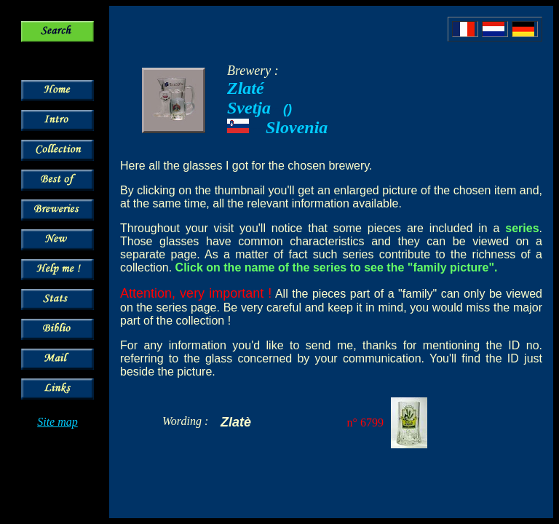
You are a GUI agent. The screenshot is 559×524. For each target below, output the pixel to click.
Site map (57, 422)
